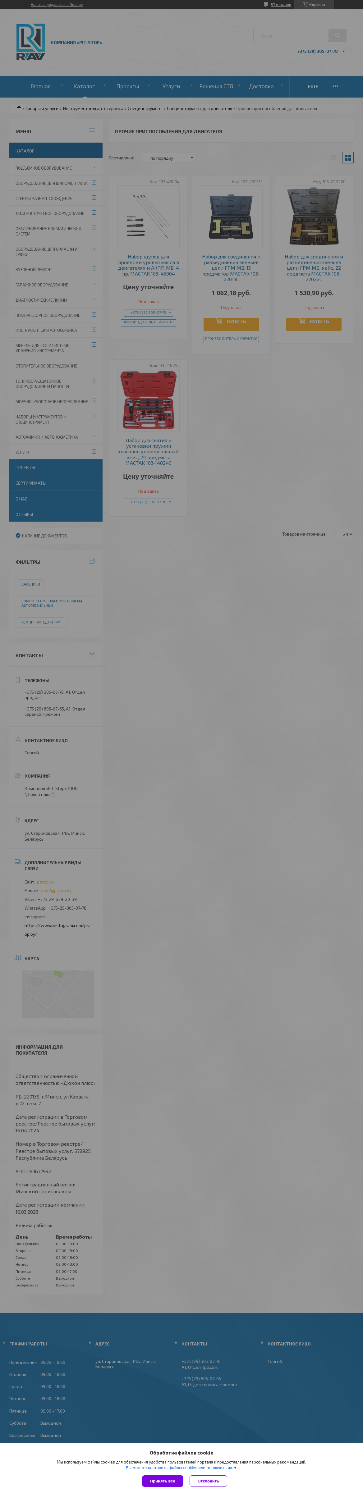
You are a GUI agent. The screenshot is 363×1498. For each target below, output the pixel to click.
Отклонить (208, 1481)
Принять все (162, 1481)
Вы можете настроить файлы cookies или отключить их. (179, 1467)
